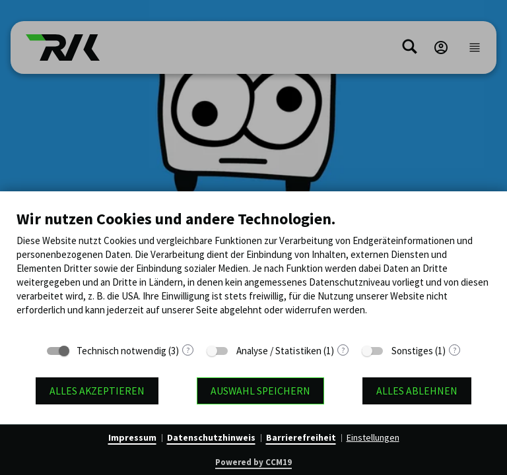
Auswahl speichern (260, 391)
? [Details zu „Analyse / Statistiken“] (343, 350)
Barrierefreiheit (301, 437)
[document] (253, 272)
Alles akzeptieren (97, 391)
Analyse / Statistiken (278, 350)
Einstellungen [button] (373, 437)
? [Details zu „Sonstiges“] (454, 350)
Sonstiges (412, 350)
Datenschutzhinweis (211, 437)
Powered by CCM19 (253, 462)
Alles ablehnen (416, 391)
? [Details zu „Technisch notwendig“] (187, 350)
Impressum (132, 437)
